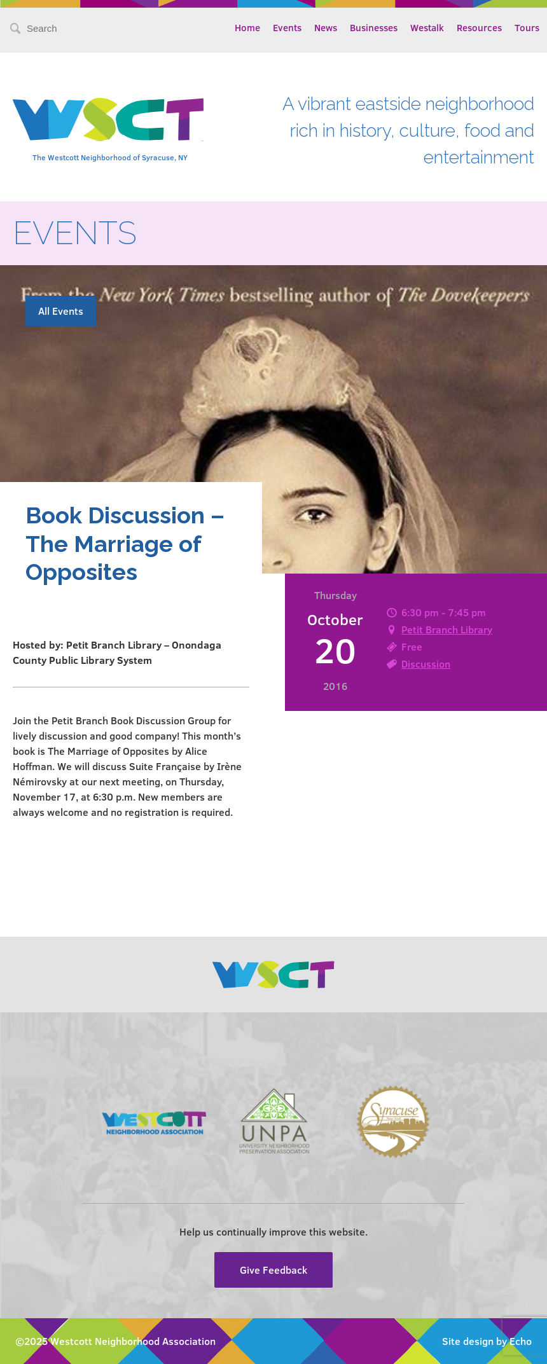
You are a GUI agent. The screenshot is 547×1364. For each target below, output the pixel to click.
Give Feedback (273, 1269)
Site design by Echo (487, 1340)
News (325, 27)
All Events (60, 310)
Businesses (374, 27)
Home (247, 27)
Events (287, 27)
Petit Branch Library (446, 629)
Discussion (425, 663)
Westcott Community (108, 119)
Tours (527, 27)
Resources (479, 27)
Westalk (427, 27)
